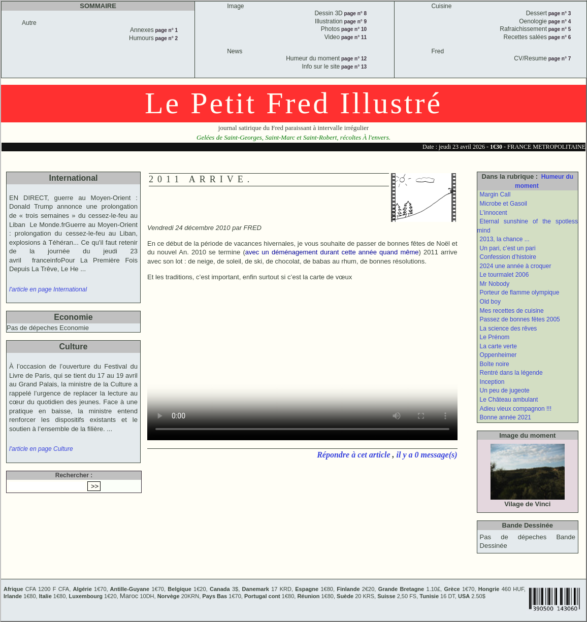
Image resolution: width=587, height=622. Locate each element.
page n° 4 (559, 21)
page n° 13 (353, 67)
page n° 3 (559, 13)
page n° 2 (166, 38)
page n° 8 (355, 13)
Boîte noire (494, 364)
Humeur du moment (544, 181)
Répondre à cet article (354, 454)
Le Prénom (495, 337)
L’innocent (493, 212)
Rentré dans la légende (511, 372)
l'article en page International (48, 289)
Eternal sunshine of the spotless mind (527, 226)
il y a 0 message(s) (427, 454)
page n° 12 (353, 58)
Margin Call (495, 194)
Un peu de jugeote (505, 390)
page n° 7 (559, 58)
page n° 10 (353, 29)
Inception (492, 381)
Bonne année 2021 (505, 417)
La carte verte (498, 346)
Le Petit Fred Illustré (293, 103)
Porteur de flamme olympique (520, 292)
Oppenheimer (498, 354)
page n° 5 (559, 29)
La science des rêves (508, 328)
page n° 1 (166, 30)
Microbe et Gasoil (503, 203)
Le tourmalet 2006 (504, 274)
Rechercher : (73, 475)
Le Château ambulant (509, 399)
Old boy (490, 301)
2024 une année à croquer (515, 266)
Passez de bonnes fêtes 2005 (520, 319)
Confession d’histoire (508, 256)
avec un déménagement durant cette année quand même (332, 252)
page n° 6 (559, 37)
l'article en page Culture (41, 448)
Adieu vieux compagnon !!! (515, 408)
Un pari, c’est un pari (508, 248)
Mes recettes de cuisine (512, 310)
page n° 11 (353, 37)
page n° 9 (355, 21)
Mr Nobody (495, 283)
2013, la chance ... (505, 239)
